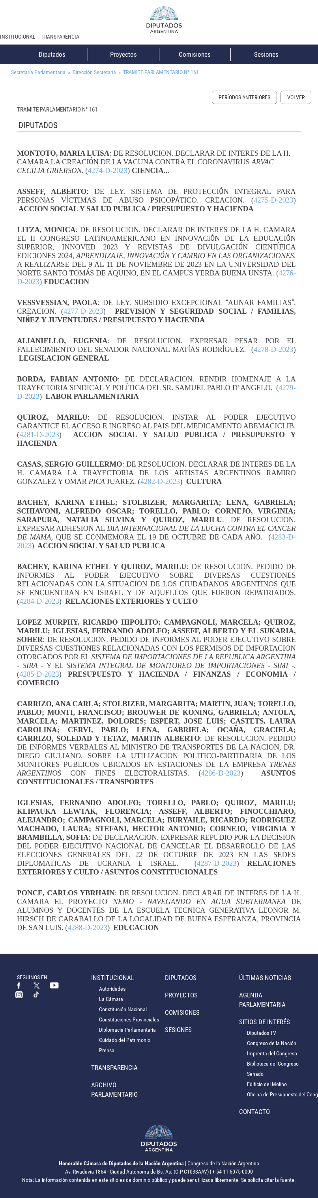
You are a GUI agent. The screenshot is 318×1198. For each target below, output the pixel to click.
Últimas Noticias (265, 978)
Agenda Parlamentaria (262, 999)
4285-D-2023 (39, 674)
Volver (296, 97)
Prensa (106, 1050)
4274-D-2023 (107, 170)
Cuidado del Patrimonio (124, 1040)
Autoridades (112, 989)
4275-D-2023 (274, 200)
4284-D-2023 (39, 601)
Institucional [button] (18, 36)
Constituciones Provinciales (129, 1019)
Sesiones (266, 54)
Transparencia (60, 36)
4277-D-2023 (83, 311)
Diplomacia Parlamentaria (127, 1030)
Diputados (52, 54)
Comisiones (195, 54)
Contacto (254, 1112)
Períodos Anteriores (244, 97)
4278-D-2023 (274, 349)
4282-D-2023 (160, 481)
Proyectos (123, 54)
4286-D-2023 (221, 773)
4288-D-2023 (88, 927)
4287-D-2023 (217, 863)
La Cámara (111, 999)
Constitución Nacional (123, 1009)
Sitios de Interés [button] (264, 1022)
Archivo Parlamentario (114, 1089)
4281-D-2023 (39, 434)
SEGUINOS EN (32, 977)
